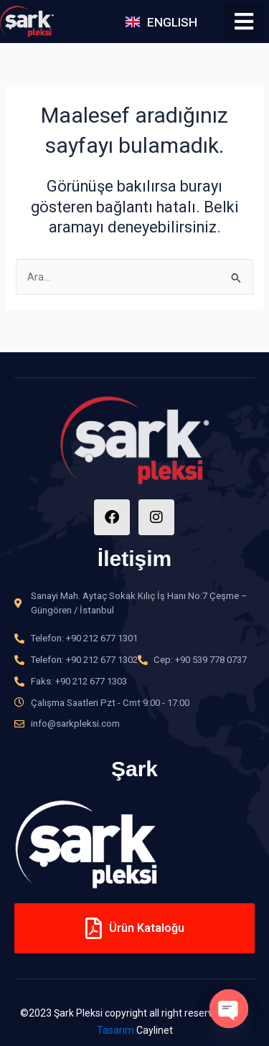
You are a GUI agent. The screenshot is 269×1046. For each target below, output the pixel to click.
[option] (134, 844)
